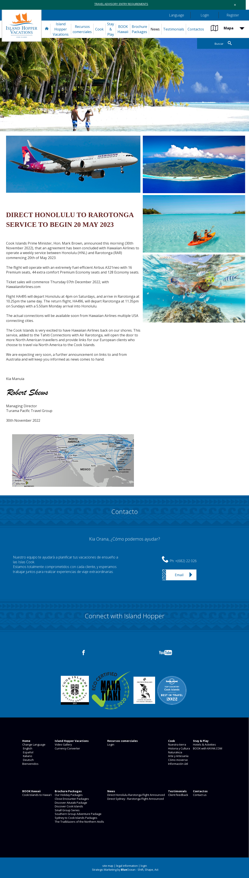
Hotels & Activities (204, 744)
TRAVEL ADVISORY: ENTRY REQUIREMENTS (121, 4)
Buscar (219, 44)
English (27, 748)
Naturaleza (174, 752)
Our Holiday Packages (68, 795)
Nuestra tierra (176, 744)
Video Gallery (63, 744)
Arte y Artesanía (177, 756)
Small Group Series (67, 810)
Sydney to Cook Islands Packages (75, 818)
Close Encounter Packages (71, 799)
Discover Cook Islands (68, 806)
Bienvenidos (30, 764)
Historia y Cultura (178, 748)
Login (110, 744)
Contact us (199, 795)
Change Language (33, 744)
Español (27, 752)
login (144, 866)
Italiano (27, 756)
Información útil (177, 764)
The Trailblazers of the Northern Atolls (79, 822)
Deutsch (28, 760)
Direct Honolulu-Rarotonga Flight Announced (136, 795)
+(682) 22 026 (186, 560)
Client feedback (177, 795)
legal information (127, 866)
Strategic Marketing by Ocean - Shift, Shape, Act (125, 870)
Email (179, 575)
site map (107, 866)
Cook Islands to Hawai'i (37, 795)
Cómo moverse (177, 760)
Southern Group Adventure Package (77, 814)
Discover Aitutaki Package (70, 803)
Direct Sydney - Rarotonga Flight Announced (135, 799)
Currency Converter (67, 748)
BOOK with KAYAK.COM (207, 748)
